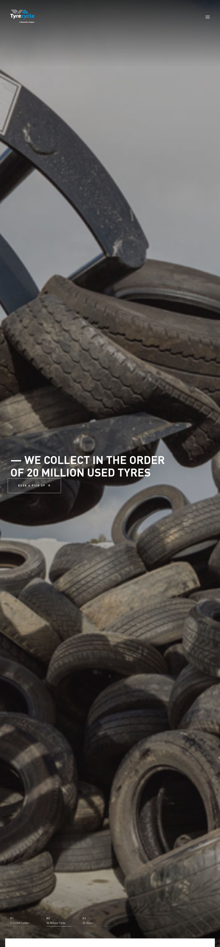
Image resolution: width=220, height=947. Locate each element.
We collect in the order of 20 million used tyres (87, 473)
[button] (25, 921)
